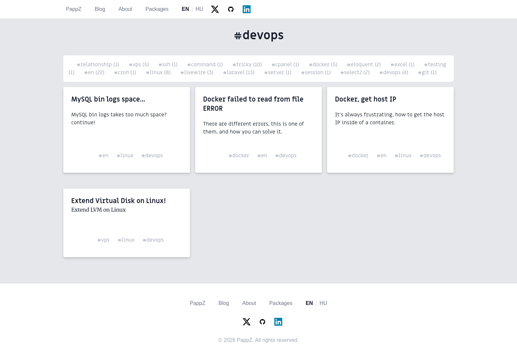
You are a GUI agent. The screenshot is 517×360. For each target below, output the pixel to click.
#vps (103, 240)
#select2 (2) (355, 72)
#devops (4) (394, 72)
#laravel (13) (239, 72)
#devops (152, 155)
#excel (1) (403, 64)
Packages (156, 9)
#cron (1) (126, 72)
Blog (100, 9)
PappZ (73, 9)
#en (103, 155)
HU (199, 9)
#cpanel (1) (286, 64)
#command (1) (205, 64)
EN (185, 9)
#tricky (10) (247, 64)
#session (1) (316, 72)
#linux (125, 155)
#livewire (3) (197, 72)
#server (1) (278, 72)
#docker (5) (324, 64)
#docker (238, 155)
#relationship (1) (98, 64)
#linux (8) (159, 72)
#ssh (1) (168, 64)
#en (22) (95, 72)
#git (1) (427, 72)
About (125, 9)
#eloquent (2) (364, 64)
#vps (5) (139, 64)
